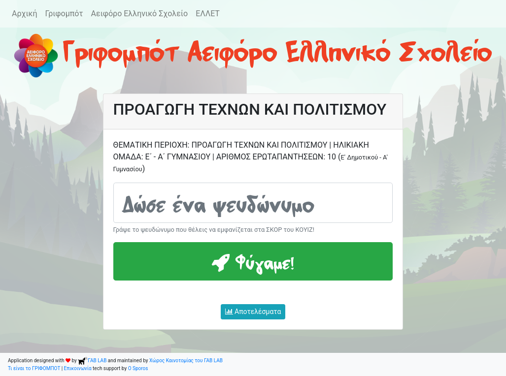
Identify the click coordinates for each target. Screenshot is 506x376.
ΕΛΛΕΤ (208, 13)
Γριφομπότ (64, 13)
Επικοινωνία (78, 368)
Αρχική (24, 13)
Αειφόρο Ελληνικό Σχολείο (139, 13)
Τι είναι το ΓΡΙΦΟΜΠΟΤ (34, 368)
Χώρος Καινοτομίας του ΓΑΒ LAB (186, 360)
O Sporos (138, 368)
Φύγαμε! (252, 261)
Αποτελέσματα (253, 311)
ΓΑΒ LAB (92, 360)
